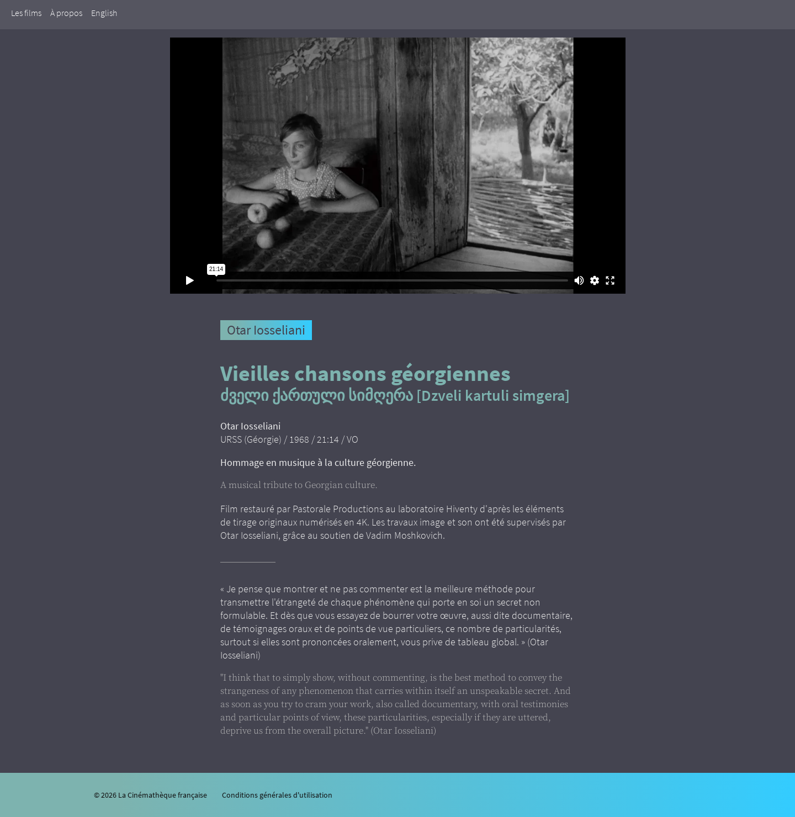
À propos (66, 12)
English (104, 12)
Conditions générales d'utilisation (277, 795)
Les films (26, 12)
